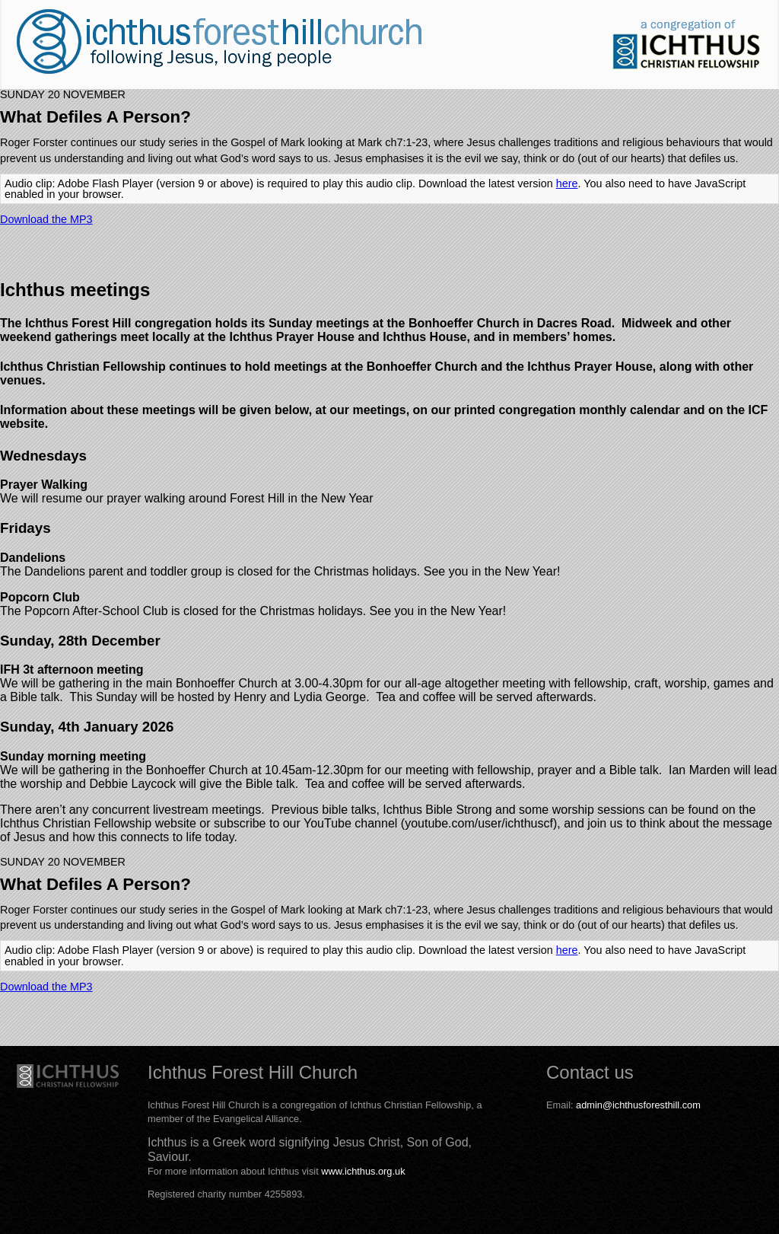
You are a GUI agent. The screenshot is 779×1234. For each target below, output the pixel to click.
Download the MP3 (46, 219)
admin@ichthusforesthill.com (638, 1105)
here (567, 183)
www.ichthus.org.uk (363, 1171)
